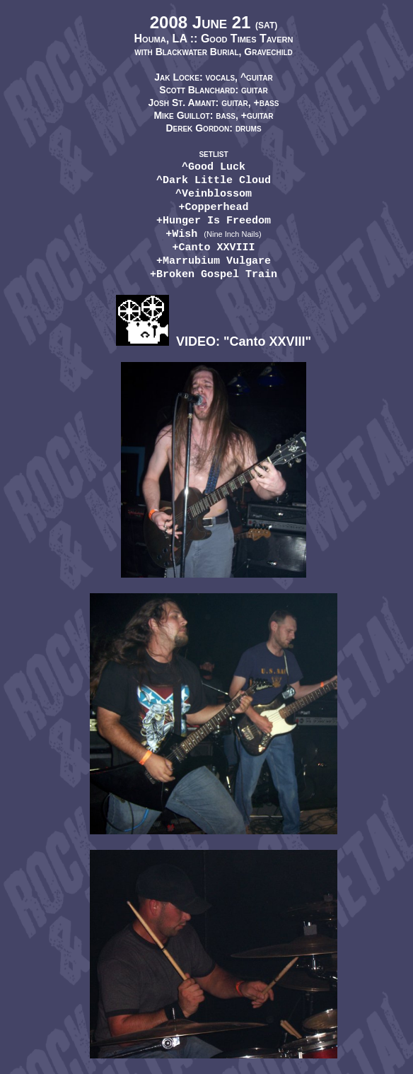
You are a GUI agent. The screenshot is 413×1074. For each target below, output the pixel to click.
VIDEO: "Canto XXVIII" (213, 341)
